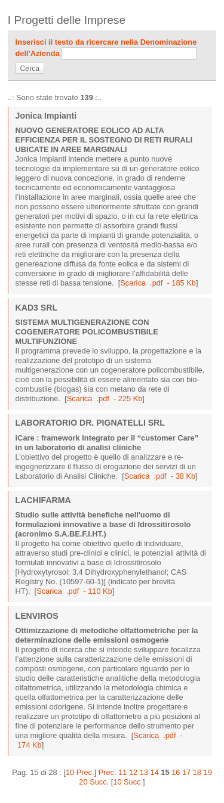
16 (175, 772)
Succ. (99, 781)
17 (186, 772)
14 (155, 772)
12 (133, 772)
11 (122, 772)
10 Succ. (128, 781)
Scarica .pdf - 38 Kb (160, 476)
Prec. (107, 772)
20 (83, 781)
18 (197, 772)
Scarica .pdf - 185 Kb (158, 282)
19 (208, 772)
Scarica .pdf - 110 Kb (74, 591)
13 (144, 772)
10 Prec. (80, 772)
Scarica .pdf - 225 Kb (105, 398)
